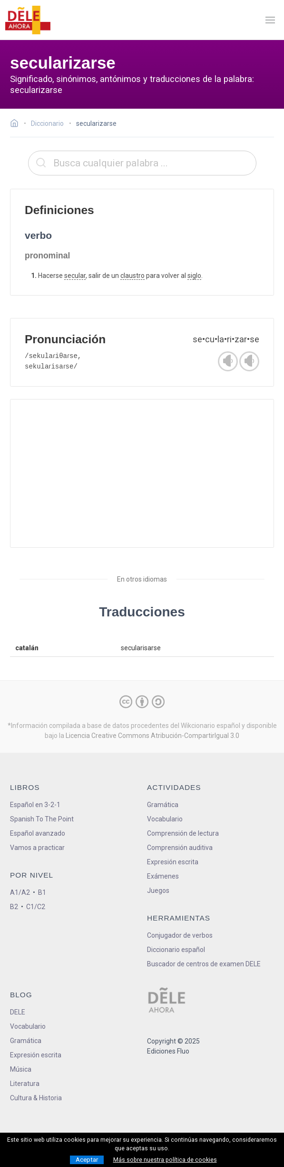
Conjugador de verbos (180, 935)
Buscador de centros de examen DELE (204, 964)
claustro (132, 275)
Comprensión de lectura (183, 833)
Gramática (162, 805)
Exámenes (163, 876)
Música (20, 1069)
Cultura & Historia (36, 1098)
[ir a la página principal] (27, 20)
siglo (194, 275)
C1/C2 (35, 907)
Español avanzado (37, 833)
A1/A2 (20, 892)
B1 (42, 892)
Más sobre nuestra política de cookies (165, 1160)
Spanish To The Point (42, 819)
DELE (17, 1012)
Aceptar (87, 1159)
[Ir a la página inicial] (17, 124)
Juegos (158, 890)
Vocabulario (165, 819)
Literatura (24, 1083)
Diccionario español (176, 949)
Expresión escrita (172, 862)
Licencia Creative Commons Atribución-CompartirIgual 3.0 (152, 735)
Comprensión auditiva (180, 847)
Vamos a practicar (37, 847)
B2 (14, 907)
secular (75, 275)
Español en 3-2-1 (35, 805)
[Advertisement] (142, 473)
